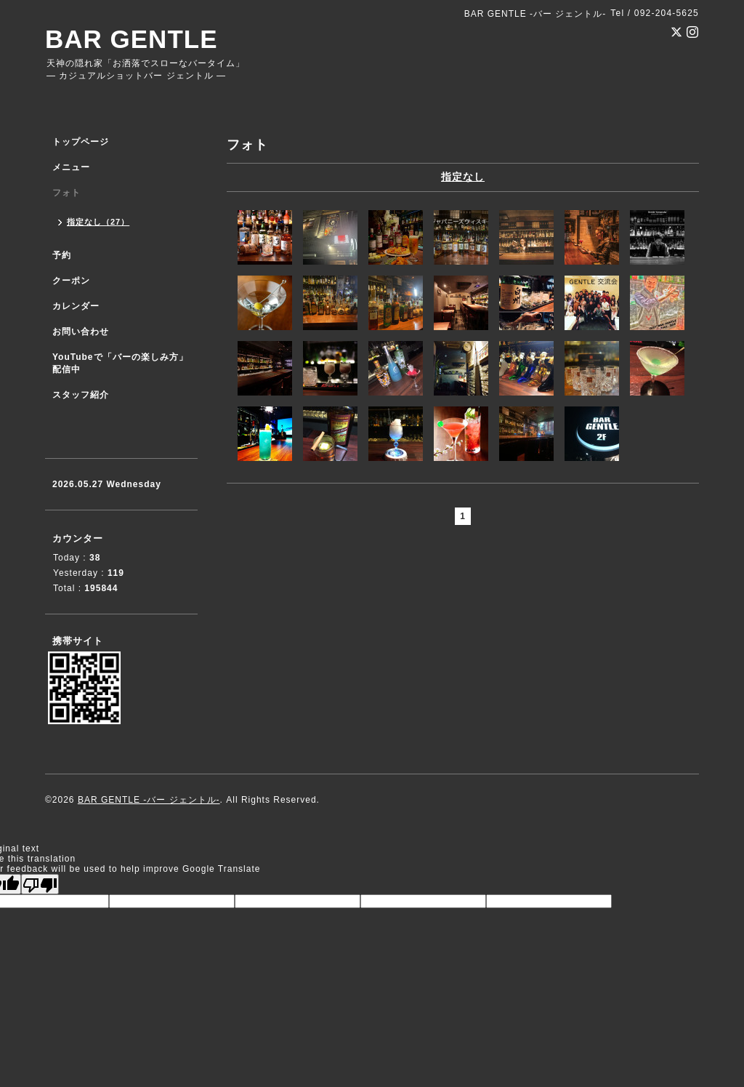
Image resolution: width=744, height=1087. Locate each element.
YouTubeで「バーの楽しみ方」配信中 (120, 363)
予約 (61, 255)
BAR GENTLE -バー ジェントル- (149, 800)
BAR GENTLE (131, 39)
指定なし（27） (98, 221)
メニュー (71, 167)
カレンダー (76, 306)
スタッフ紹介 (80, 395)
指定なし (463, 176)
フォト (66, 193)
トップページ (80, 142)
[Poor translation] (40, 884)
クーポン (71, 281)
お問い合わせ (80, 331)
